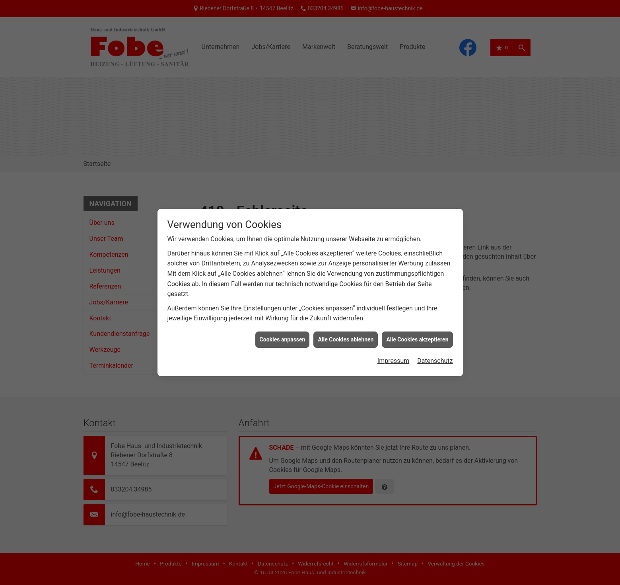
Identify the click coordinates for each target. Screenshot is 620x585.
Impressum (393, 357)
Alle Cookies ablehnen (345, 335)
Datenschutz (435, 357)
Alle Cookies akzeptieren (417, 335)
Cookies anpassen (282, 335)
